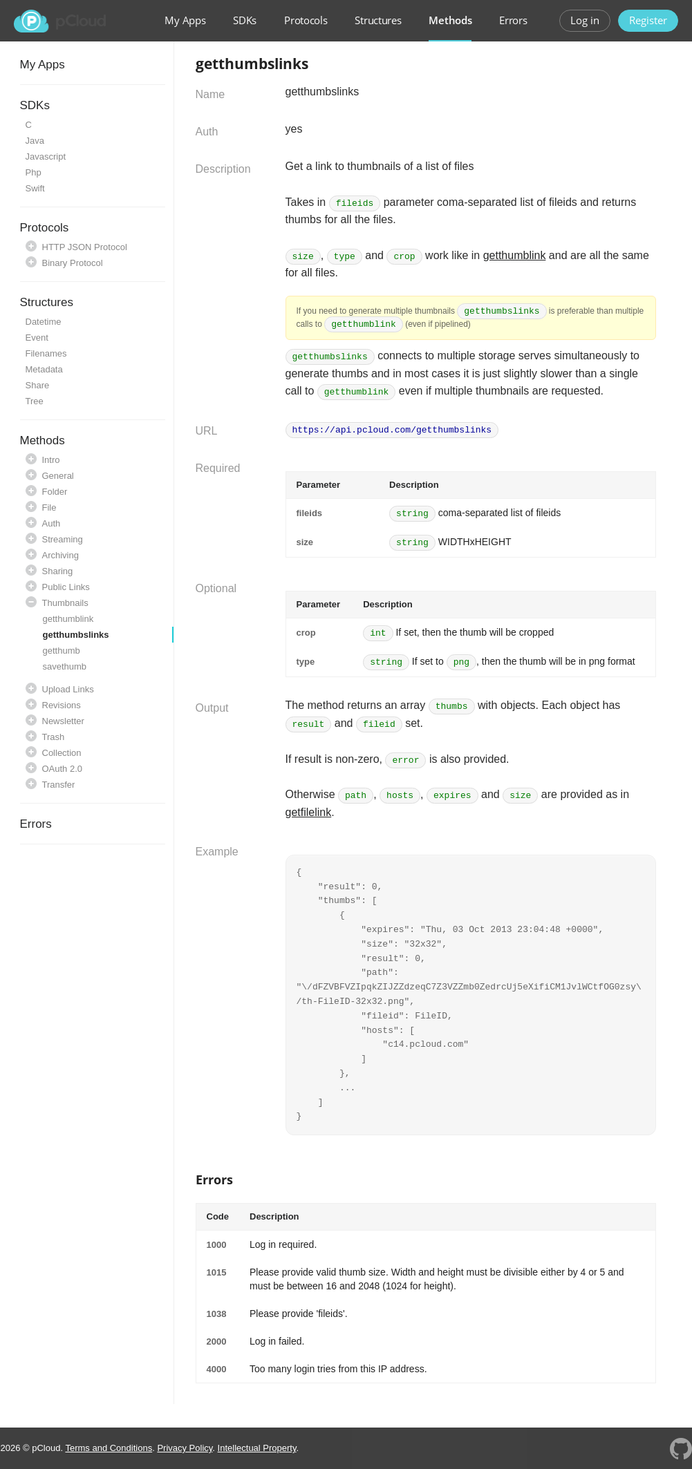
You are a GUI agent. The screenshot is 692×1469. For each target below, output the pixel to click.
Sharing (57, 571)
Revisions (61, 705)
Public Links (66, 587)
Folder (55, 491)
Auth (51, 523)
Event (37, 337)
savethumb (65, 666)
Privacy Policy (184, 1448)
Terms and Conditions (108, 1448)
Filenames (46, 353)
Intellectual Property (257, 1448)
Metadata (44, 369)
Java (35, 140)
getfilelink (309, 812)
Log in (584, 20)
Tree (35, 401)
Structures (378, 20)
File (49, 507)
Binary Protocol (72, 263)
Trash (53, 737)
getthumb (61, 650)
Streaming (62, 539)
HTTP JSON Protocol (84, 247)
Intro (51, 460)
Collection (62, 753)
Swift (35, 188)
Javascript (46, 156)
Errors (513, 20)
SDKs (244, 20)
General (58, 476)
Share (38, 385)
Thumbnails (65, 603)
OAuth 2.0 (62, 769)
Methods (450, 20)
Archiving (60, 555)
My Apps (185, 20)
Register (648, 20)
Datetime (44, 321)
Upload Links (68, 689)
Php (33, 172)
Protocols (305, 20)
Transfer (58, 784)
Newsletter (63, 721)
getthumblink (68, 619)
